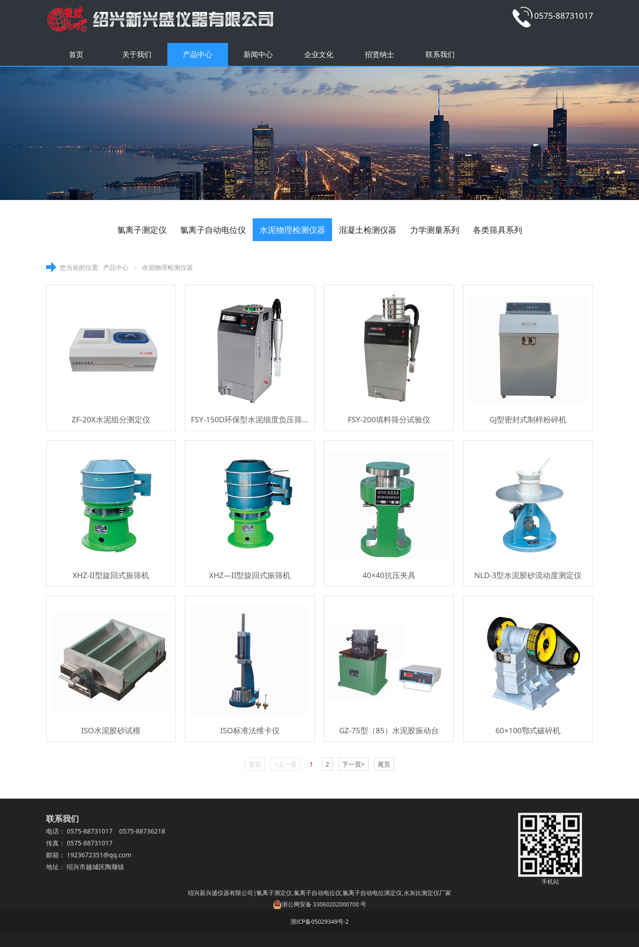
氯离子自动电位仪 (213, 229)
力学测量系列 (434, 229)
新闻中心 (258, 54)
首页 (76, 54)
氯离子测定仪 (141, 229)
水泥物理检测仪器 (292, 229)
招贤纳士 (379, 54)
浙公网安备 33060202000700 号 (319, 912)
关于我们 (136, 54)
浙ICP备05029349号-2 (320, 922)
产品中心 (197, 54)
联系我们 (440, 54)
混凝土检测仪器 (367, 229)
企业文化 (318, 54)
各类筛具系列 (497, 229)
